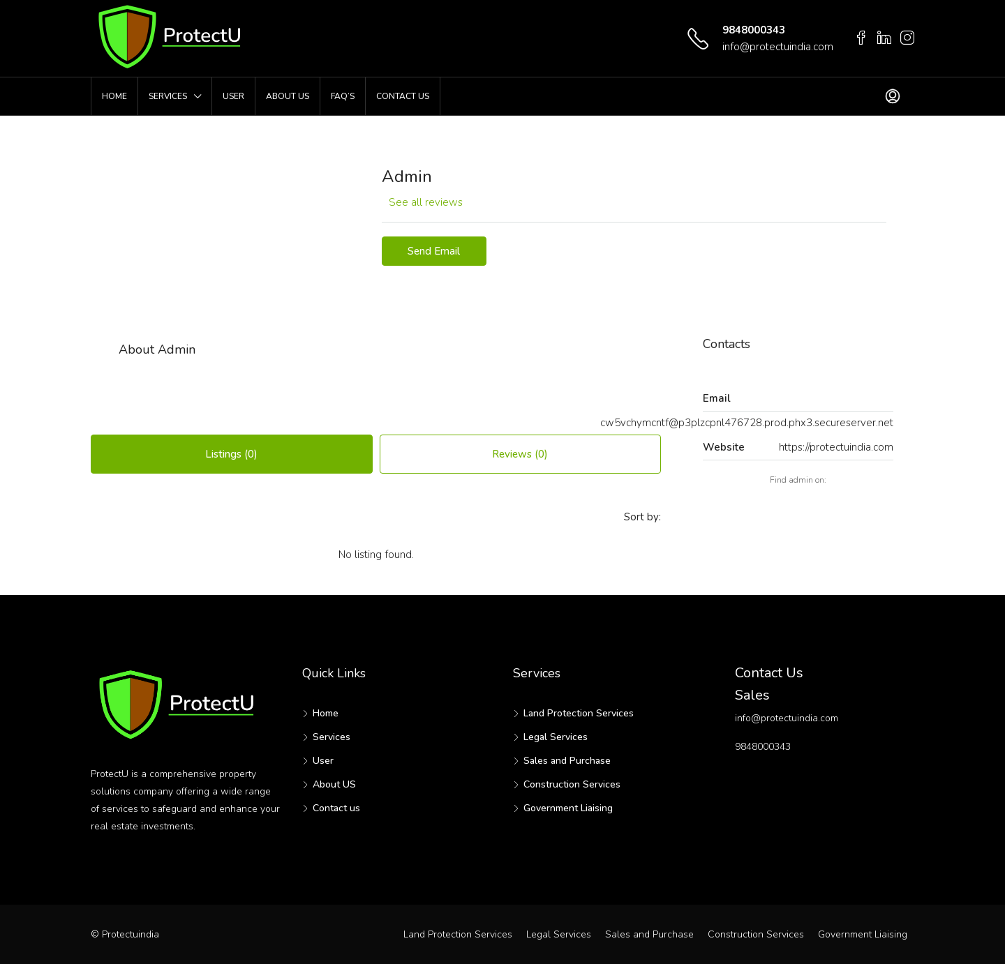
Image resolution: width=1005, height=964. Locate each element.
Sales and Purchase (567, 760)
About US (287, 96)
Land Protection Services (578, 713)
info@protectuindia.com (777, 47)
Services (168, 96)
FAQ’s (343, 96)
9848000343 (753, 30)
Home (114, 96)
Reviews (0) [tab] (520, 454)
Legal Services (555, 737)
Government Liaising (568, 808)
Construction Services (571, 784)
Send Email (434, 251)
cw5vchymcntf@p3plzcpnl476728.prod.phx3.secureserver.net (746, 423)
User (233, 96)
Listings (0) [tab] (231, 454)
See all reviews (426, 202)
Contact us (402, 96)
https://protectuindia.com (836, 447)
